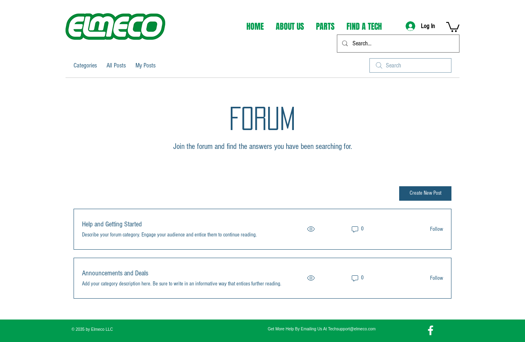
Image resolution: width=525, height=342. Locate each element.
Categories (85, 65)
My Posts (145, 65)
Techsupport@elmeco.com (352, 329)
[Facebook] (430, 330)
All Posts (116, 65)
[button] (452, 26)
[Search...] (397, 43)
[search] (410, 65)
